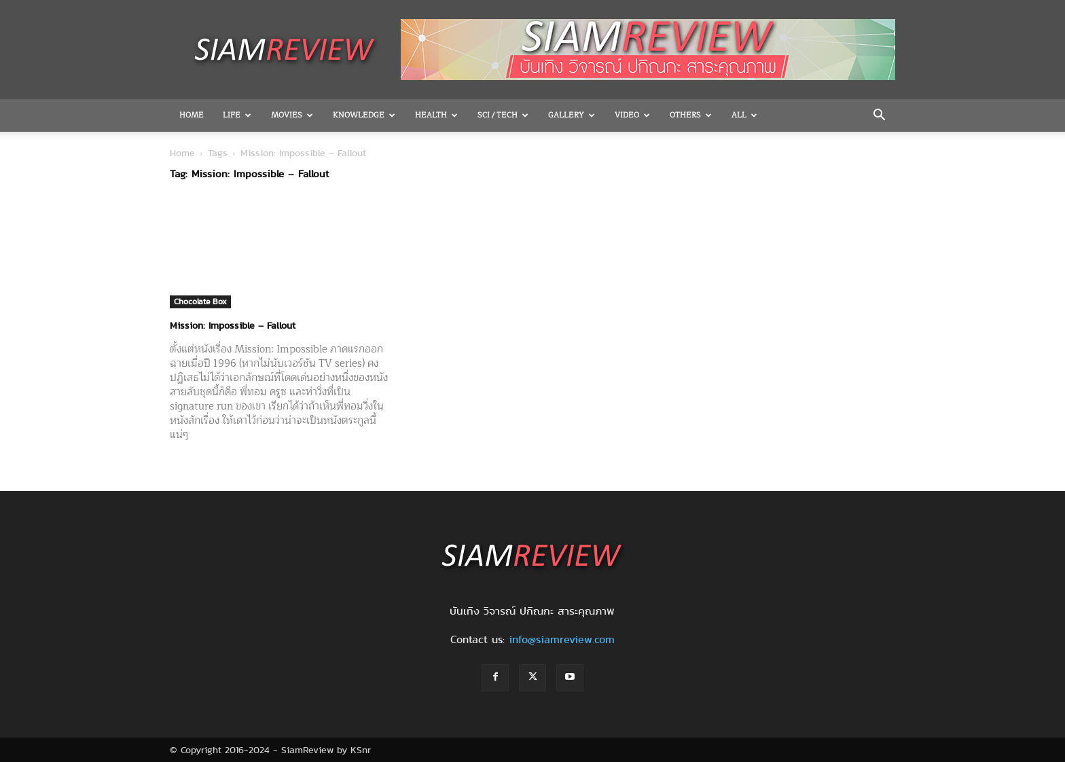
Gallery (571, 115)
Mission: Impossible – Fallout (232, 325)
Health (436, 115)
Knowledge (364, 115)
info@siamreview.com (562, 639)
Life (237, 115)
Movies (292, 115)
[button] (879, 116)
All (744, 115)
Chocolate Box (200, 301)
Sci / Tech (502, 115)
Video (632, 115)
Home (191, 115)
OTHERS (691, 115)
